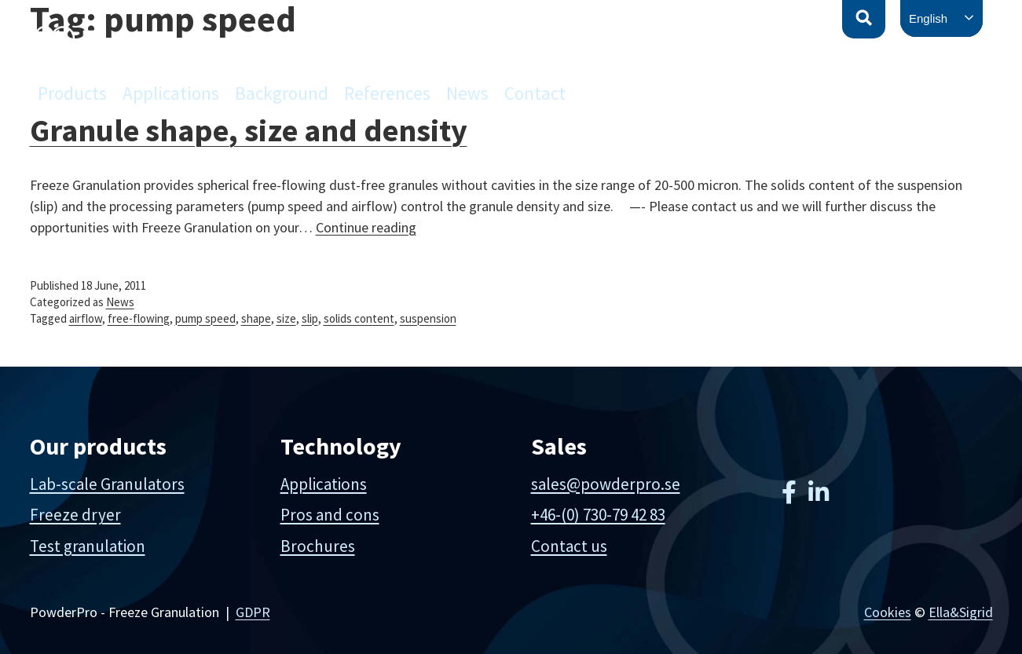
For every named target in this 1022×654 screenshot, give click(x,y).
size (286, 318)
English (928, 18)
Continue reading (366, 227)
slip (310, 318)
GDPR (253, 612)
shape (256, 318)
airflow (85, 318)
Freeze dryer (75, 514)
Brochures (317, 546)
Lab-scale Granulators (107, 484)
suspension (428, 318)
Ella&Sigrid (961, 612)
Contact (535, 93)
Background (281, 93)
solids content (359, 318)
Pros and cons (329, 514)
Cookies (887, 612)
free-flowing (139, 318)
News (467, 93)
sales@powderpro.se (605, 484)
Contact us (569, 546)
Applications (171, 93)
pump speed (205, 318)
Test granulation (87, 546)
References (387, 93)
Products (72, 93)
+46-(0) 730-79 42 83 (598, 514)
